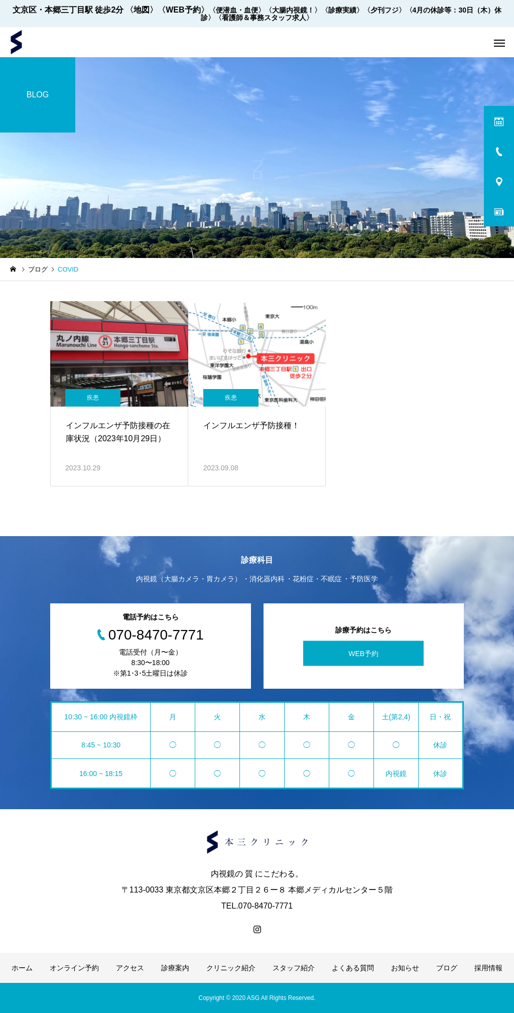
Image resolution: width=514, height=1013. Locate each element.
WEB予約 (363, 654)
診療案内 (175, 968)
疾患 (93, 397)
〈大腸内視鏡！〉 (293, 10)
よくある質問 (353, 968)
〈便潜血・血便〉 (237, 10)
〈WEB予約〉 (183, 10)
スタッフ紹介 (294, 968)
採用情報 (488, 968)
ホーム (22, 968)
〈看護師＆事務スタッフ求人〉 (264, 18)
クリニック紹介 (230, 968)
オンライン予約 (74, 968)
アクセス (130, 968)
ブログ (446, 968)
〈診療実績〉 (342, 10)
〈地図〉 (141, 10)
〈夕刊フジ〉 (384, 10)
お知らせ (405, 968)
